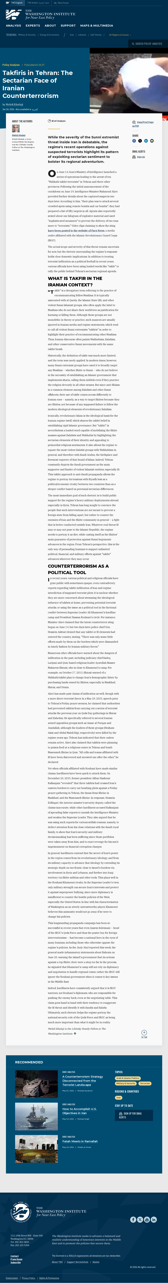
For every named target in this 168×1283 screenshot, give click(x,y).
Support (68, 25)
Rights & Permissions (49, 1278)
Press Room (16, 1259)
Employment (12, 1278)
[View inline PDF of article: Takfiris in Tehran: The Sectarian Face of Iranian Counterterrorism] (144, 124)
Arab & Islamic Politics (127, 1078)
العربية (35, 109)
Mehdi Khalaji (14, 104)
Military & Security (27, 34)
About (50, 25)
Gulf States (96, 34)
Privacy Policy (29, 1278)
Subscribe (16, 1262)
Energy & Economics (49, 34)
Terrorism (145, 1083)
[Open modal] (147, 44)
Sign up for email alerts (130, 1115)
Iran (72, 34)
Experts (33, 25)
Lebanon (82, 34)
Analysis (13, 25)
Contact (15, 1256)
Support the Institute (78, 1262)
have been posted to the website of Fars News (76, 230)
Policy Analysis (11, 64)
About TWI (57, 1262)
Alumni (95, 1262)
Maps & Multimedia (96, 25)
